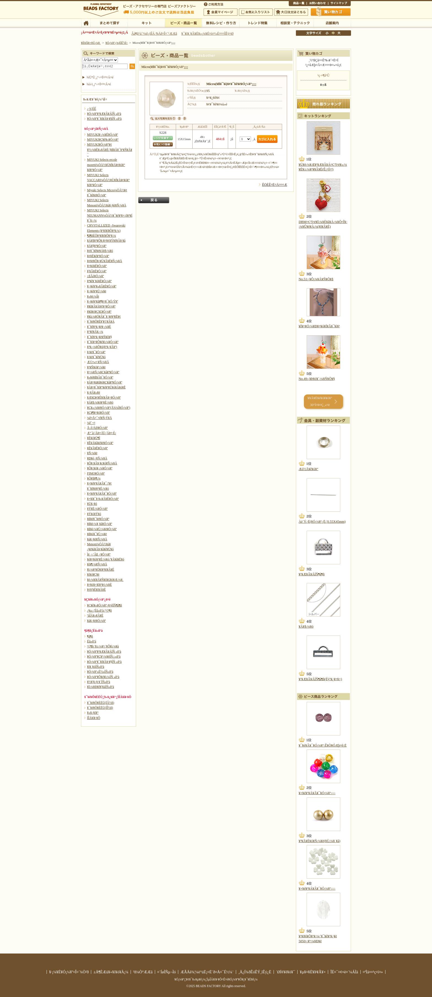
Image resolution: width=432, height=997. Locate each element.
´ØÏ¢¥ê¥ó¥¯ (285, 972)
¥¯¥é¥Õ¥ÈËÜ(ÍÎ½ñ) (100, 707)
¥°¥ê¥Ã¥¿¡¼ (95, 331)
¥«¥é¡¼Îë (93, 296)
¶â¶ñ (90, 636)
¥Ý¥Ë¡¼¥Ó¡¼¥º (97, 508)
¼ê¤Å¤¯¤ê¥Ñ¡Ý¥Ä (99, 417)
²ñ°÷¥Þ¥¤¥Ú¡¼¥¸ (220, 12)
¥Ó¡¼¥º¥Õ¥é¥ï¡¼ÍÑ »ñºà (103, 677)
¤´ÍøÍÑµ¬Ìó (166, 972)
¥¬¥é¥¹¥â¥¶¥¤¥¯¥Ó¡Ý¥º (102, 301)
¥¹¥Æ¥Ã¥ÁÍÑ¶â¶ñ (312, 574)
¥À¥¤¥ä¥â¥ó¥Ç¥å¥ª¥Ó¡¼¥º (104, 382)
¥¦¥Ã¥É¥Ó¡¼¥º (97, 271)
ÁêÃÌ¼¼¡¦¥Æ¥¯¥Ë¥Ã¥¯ (295, 23)
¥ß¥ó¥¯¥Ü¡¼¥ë (97, 534)
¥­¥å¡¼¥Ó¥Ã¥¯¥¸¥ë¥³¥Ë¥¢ (104, 316)
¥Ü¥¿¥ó (92, 503)
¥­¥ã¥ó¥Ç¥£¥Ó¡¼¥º (99, 311)
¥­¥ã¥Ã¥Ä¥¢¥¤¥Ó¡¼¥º (101, 306)
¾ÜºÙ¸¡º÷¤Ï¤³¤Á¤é (100, 77)
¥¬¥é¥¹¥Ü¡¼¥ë (96, 291)
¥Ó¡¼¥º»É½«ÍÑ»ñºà (100, 671)
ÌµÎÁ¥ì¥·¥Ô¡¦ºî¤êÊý (220, 23)
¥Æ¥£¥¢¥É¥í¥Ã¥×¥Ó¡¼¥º (104, 397)
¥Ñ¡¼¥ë (92, 453)
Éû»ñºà (91, 641)
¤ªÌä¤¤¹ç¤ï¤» (317, 4)
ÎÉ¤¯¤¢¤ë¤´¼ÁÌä (344, 972)
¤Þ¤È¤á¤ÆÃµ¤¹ (109, 23)
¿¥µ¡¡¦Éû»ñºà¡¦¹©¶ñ (99, 610)
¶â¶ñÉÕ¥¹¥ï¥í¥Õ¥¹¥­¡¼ (101, 235)
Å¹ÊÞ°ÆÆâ (332, 23)
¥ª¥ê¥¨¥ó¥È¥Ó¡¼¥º (99, 281)
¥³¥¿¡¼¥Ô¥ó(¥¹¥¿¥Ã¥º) (102, 346)
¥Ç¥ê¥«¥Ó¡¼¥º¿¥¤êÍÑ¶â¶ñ (104, 605)
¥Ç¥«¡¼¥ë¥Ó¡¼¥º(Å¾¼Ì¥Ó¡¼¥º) (108, 407)
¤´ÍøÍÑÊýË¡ (214, 4)
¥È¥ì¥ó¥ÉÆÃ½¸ (257, 23)
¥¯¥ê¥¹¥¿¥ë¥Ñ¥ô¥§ (99, 337)
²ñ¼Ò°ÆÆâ (143, 972)
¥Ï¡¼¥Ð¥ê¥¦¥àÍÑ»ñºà (100, 686)
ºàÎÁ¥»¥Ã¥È (95, 615)
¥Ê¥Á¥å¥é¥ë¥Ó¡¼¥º (100, 443)
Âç (339, 33)
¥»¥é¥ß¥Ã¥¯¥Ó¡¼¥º (100, 377)
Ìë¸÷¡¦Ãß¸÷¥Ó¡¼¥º (98, 554)
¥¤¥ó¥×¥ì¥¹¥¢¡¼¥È (99, 584)
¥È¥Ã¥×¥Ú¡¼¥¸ (91, 42)
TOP (86, 23)
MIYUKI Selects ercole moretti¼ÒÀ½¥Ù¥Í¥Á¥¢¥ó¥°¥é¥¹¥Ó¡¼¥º (106, 164)
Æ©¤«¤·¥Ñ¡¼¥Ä (98, 362)
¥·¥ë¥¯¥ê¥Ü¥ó (96, 357)
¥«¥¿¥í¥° (93, 712)
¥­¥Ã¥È (146, 23)
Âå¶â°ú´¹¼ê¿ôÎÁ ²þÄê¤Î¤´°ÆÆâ (154, 34)
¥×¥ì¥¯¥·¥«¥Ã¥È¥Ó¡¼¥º (103, 498)
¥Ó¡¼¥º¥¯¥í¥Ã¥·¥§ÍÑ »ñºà (104, 118)
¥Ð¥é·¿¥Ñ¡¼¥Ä (97, 458)
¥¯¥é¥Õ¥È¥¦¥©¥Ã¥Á (101, 321)
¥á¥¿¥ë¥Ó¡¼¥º (96, 620)
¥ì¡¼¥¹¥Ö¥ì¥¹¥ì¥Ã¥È (100, 569)
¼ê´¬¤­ (91, 422)
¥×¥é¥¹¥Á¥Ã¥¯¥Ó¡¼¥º (102, 493)
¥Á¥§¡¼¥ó (306, 626)
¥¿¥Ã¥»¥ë (93, 392)
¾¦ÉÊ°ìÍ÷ (298, 4)
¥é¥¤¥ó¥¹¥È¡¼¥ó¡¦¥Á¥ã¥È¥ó (105, 559)
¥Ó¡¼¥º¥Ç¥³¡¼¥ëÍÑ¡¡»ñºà (103, 656)
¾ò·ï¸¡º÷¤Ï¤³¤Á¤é (99, 84)
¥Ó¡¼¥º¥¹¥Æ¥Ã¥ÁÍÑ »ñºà (104, 113)
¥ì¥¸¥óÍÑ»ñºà (95, 666)
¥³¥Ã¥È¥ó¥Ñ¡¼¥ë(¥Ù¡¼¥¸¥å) (319, 841)
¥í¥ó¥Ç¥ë (93, 574)
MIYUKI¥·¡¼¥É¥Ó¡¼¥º (102, 134)
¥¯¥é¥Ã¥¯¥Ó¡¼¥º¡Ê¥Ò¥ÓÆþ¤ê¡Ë (323, 745)
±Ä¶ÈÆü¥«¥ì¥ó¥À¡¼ (110, 972)
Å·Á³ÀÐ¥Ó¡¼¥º (97, 427)
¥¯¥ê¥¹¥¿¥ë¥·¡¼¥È (99, 326)
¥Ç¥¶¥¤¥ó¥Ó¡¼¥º (98, 412)
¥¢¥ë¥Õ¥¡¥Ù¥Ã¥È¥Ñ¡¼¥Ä (104, 261)
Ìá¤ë (153, 200)
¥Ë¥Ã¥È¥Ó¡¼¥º (97, 448)
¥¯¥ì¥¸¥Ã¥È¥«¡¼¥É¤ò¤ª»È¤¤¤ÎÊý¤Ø (207, 34)
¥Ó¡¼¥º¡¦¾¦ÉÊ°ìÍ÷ (183, 23)
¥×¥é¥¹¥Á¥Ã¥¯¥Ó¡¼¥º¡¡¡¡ (317, 793)
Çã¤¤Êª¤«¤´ (331, 12)
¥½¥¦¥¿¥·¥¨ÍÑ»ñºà (98, 681)
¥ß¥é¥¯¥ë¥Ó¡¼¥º (98, 519)
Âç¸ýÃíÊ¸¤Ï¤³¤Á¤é (291, 12)
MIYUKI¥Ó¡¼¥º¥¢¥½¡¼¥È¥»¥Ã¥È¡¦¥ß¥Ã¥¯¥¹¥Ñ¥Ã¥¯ (109, 149)
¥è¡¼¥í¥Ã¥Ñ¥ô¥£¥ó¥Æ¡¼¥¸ (105, 579)
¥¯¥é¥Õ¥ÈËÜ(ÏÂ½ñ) (100, 702)
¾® (327, 33)
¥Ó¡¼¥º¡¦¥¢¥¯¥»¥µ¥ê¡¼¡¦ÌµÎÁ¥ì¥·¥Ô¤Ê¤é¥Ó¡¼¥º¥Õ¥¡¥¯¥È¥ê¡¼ (216, 979)
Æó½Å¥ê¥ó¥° (308, 469)
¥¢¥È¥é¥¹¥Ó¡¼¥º (98, 256)
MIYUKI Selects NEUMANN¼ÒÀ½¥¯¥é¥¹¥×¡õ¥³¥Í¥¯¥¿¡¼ (109, 215)
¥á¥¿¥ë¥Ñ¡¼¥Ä (97, 539)
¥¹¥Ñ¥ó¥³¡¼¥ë (96, 367)
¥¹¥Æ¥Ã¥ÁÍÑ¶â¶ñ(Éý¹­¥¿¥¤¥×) (320, 679)
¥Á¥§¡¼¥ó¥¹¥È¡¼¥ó (100, 402)
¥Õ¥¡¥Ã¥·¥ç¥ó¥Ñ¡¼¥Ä (102, 463)
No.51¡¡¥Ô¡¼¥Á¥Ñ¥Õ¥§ (316, 279)
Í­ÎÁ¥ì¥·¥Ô (93, 718)
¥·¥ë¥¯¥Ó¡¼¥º (96, 352)
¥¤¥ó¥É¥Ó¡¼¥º (97, 266)
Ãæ (333, 33)
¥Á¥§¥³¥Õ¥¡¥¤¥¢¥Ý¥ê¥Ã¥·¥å (106, 240)
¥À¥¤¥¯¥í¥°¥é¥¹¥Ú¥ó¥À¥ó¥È (106, 387)
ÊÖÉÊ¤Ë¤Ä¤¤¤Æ (274, 185)
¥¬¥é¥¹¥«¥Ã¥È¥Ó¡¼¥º (101, 286)
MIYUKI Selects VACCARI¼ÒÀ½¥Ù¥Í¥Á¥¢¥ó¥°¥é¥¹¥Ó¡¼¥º (108, 180)
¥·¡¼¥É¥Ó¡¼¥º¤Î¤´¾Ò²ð (69, 972)
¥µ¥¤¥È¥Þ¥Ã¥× (339, 4)
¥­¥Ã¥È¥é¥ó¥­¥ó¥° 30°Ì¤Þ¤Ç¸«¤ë (319, 401)
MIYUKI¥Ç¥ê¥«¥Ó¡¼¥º (102, 139)
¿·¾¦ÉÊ (91, 108)
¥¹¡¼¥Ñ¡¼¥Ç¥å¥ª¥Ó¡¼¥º (103, 372)
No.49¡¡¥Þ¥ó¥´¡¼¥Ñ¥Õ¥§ (317, 379)
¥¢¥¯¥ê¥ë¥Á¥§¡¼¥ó (100, 250)
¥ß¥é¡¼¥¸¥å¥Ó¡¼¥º (99, 523)
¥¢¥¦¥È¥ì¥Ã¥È (96, 589)
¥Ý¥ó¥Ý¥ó (94, 514)
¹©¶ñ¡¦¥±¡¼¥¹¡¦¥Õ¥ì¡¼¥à (103, 646)
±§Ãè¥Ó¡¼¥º (95, 276)
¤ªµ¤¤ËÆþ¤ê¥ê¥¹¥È (256, 12)
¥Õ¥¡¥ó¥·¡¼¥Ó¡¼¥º (99, 468)
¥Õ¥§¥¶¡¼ (94, 478)
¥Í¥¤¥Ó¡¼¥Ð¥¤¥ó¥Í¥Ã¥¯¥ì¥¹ (319, 326)
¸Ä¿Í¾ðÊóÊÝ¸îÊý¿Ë (254, 972)
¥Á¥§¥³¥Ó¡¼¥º (96, 245)
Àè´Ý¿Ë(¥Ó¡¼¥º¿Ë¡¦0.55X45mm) (322, 522)
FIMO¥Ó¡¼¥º (96, 473)
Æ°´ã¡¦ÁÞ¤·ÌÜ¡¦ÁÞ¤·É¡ (101, 433)
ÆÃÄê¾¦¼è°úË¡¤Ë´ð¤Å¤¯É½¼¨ (207, 972)
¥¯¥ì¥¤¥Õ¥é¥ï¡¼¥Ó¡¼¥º (102, 342)
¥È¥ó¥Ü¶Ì (93, 438)
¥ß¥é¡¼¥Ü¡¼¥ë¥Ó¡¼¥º (102, 529)
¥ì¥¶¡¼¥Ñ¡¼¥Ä (97, 564)
